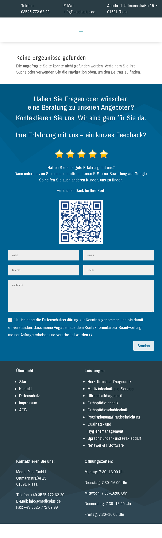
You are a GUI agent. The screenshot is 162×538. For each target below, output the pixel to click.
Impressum (28, 417)
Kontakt (25, 403)
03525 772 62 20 (35, 12)
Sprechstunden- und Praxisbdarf (114, 452)
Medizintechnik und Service (111, 403)
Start (23, 396)
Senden (144, 360)
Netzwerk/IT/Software (106, 460)
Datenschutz (29, 410)
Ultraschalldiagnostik (105, 410)
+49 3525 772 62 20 (47, 509)
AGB (23, 424)
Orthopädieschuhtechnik (108, 424)
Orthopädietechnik (103, 417)
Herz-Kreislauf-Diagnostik (109, 396)
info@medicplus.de (79, 12)
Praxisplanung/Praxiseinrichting (114, 431)
